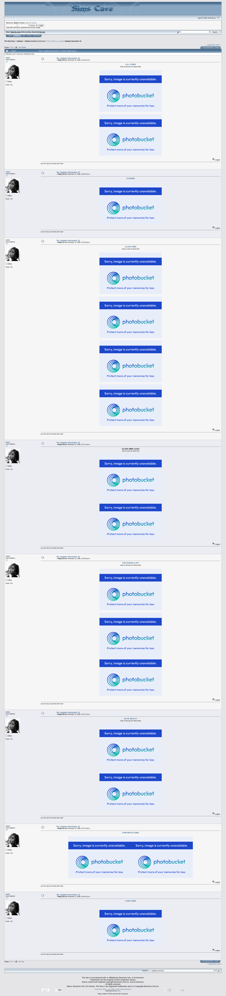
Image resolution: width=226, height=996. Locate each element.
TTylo (48, 41)
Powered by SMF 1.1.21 (102, 989)
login (27, 23)
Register (36, 35)
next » (218, 45)
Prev (12, 47)
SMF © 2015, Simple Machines (121, 989)
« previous (210, 45)
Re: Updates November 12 (68, 58)
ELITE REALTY (130, 719)
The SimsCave (9, 41)
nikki (8, 58)
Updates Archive (31, 41)
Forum (17, 35)
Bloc (119, 991)
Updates (20, 41)
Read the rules (16, 32)
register (34, 23)
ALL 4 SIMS (131, 64)
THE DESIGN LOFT (130, 563)
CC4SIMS (130, 178)
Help (24, 35)
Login (29, 35)
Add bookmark (208, 47)
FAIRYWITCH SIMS (130, 833)
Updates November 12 (73, 41)
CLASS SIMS (130, 247)
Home (10, 35)
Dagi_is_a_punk (57, 41)
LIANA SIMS (130, 901)
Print (217, 47)
